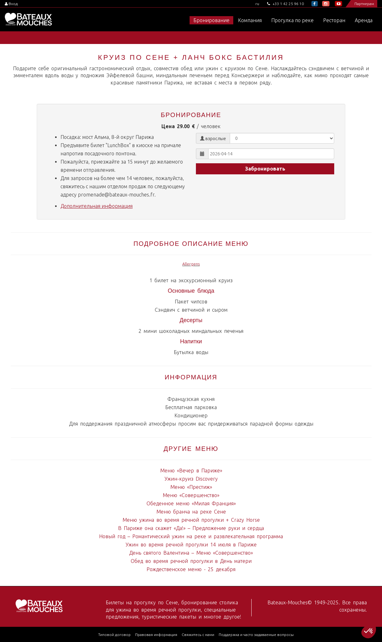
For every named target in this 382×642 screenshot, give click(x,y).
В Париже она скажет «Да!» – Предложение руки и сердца (191, 528)
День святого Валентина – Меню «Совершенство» (191, 553)
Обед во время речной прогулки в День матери (191, 561)
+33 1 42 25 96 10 (285, 4)
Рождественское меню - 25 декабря (191, 569)
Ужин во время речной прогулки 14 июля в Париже (191, 544)
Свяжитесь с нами (198, 635)
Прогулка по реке (292, 20)
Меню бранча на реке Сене (191, 511)
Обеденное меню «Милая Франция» (191, 503)
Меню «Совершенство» (191, 495)
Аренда (364, 20)
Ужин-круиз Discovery (191, 479)
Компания (250, 20)
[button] (368, 631)
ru (257, 4)
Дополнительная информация (96, 206)
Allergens (191, 264)
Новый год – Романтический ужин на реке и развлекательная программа (191, 536)
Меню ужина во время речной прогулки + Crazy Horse (191, 520)
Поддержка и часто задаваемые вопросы (256, 635)
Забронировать (265, 168)
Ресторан (334, 20)
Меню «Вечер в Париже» (191, 470)
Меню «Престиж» (191, 487)
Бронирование (211, 20)
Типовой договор (114, 635)
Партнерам (364, 4)
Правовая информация (156, 635)
